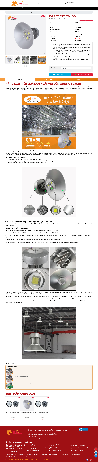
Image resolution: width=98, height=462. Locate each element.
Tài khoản (25, 456)
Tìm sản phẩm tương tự (86, 20)
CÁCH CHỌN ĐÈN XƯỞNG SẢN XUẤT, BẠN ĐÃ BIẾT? (25, 383)
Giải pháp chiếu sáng (48, 8)
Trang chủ (14, 8)
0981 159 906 (57, 450)
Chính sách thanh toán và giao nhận (49, 454)
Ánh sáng (52, 67)
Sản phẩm (24, 8)
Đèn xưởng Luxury (31, 12)
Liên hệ (85, 8)
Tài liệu (61, 8)
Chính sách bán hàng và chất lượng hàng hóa (28, 454)
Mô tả (20, 79)
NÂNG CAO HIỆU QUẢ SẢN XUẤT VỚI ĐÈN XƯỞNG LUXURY (27, 369)
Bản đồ (19, 456)
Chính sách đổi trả (64, 454)
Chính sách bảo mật (75, 454)
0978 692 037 (35, 450)
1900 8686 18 (14, 451)
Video (68, 8)
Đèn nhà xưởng (21, 12)
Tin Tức (77, 8)
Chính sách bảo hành (10, 456)
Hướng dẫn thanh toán (10, 454)
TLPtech (50, 459)
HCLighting (77, 38)
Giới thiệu (35, 8)
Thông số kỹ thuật (49, 79)
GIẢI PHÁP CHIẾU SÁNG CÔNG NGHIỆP (23, 376)
